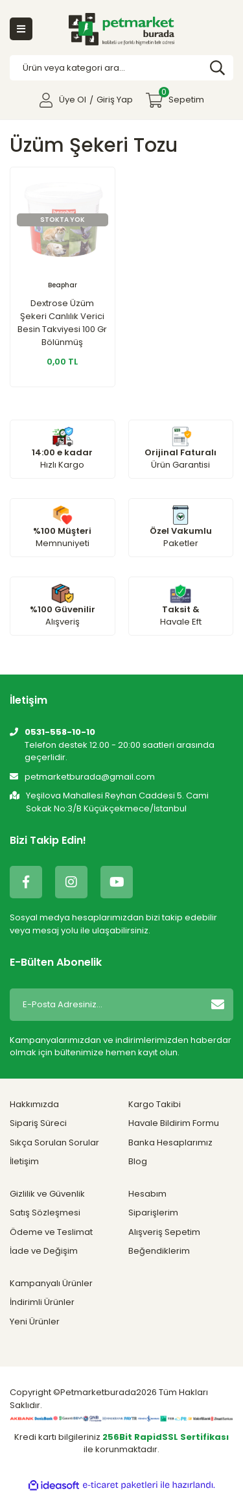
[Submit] (217, 1004)
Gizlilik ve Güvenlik (47, 1194)
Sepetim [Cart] (181, 96)
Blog (137, 1161)
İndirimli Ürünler (42, 1302)
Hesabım (147, 1194)
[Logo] (121, 29)
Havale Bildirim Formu (173, 1123)
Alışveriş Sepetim (164, 1232)
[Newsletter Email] (104, 1004)
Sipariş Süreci (38, 1123)
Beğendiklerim (159, 1251)
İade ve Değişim (44, 1251)
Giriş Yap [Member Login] (115, 99)
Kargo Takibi (154, 1104)
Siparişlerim (153, 1212)
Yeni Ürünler (35, 1321)
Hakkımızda (34, 1104)
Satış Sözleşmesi (45, 1212)
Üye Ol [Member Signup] (72, 99)
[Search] (121, 68)
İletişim (24, 1161)
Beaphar (62, 285)
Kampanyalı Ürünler (51, 1283)
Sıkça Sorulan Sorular (54, 1142)
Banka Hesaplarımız (170, 1142)
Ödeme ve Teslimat (51, 1232)
